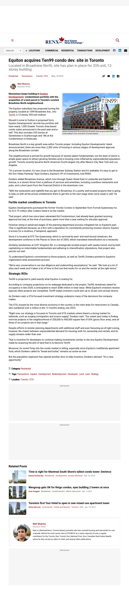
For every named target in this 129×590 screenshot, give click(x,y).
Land (81, 374)
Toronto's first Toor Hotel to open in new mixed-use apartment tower (69, 503)
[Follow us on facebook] (116, 50)
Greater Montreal (75, 476)
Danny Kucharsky (36, 476)
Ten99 (12, 114)
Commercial (52, 50)
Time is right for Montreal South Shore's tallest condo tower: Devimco (70, 471)
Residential (67, 50)
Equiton (33, 374)
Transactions (85, 50)
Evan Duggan (34, 491)
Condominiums (58, 491)
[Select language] (13, 50)
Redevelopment (59, 374)
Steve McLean (35, 507)
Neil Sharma (24, 84)
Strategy (94, 374)
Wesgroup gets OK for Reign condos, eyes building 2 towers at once (69, 487)
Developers (73, 374)
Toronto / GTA (42, 76)
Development (102, 50)
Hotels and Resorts (62, 507)
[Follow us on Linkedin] (121, 50)
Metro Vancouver (73, 491)
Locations (33, 50)
